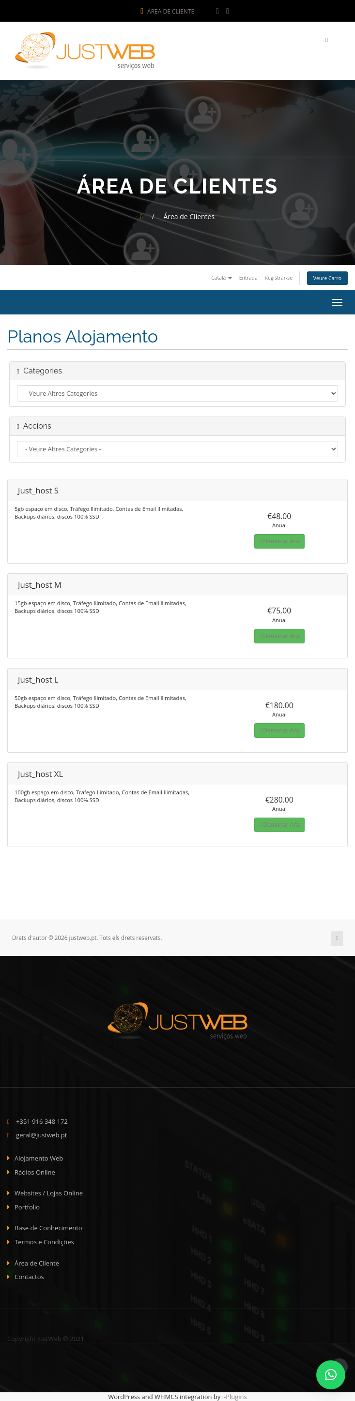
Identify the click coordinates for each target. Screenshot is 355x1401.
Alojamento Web (39, 1158)
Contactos (29, 1276)
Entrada (248, 277)
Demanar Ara (279, 541)
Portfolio (27, 1207)
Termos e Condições (44, 1241)
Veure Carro (327, 278)
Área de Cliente (167, 11)
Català (221, 277)
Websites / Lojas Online (49, 1193)
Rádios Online (35, 1172)
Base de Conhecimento (48, 1227)
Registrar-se (278, 277)
